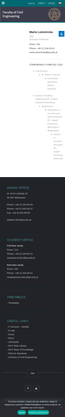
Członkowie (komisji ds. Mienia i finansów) (52, 83)
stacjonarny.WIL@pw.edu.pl (21, 257)
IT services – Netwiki (18, 326)
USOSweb (13, 342)
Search (31, 3)
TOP (32, 373)
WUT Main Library (17, 345)
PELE (11, 338)
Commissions (41, 71)
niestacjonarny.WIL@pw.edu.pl (22, 277)
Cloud (11, 334)
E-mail (11, 330)
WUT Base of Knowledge (20, 349)
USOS (50, 3)
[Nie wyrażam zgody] (61, 407)
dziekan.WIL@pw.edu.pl (19, 219)
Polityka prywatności (38, 412)
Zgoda (22, 412)
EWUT (41, 3)
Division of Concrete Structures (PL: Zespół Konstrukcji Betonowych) (58, 146)
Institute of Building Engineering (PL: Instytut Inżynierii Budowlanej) (46, 99)
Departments (47, 106)
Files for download (17, 353)
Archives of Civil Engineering (22, 357)
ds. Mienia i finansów (50, 74)
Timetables (13, 303)
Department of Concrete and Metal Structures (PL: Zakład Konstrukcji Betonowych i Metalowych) (54, 120)
